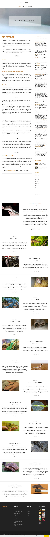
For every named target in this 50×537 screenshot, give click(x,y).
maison (43, 108)
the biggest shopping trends (39, 74)
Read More (15, 251)
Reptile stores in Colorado (35, 341)
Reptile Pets (37, 177)
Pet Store (36, 181)
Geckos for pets (14, 238)
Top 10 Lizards (15, 362)
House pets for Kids (18, 511)
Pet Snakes (35, 297)
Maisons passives (38, 104)
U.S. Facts (36, 54)
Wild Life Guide (25, 2)
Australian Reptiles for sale (18, 525)
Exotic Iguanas (35, 299)
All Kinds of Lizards (14, 443)
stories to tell (41, 92)
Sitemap (29, 513)
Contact (29, 511)
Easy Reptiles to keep (35, 423)
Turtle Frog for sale (35, 258)
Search (30, 6)
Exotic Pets (37, 179)
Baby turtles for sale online (18, 519)
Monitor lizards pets (43, 167)
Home (19, 6)
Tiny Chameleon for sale (15, 486)
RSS (28, 515)
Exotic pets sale (17, 513)
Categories (24, 6)
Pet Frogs (36, 192)
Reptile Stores (37, 194)
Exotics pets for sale (15, 321)
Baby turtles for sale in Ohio (18, 522)
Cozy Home (37, 57)
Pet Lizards (37, 189)
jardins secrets (39, 148)
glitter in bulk (44, 211)
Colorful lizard (42, 163)
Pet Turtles (37, 185)
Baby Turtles (37, 183)
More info (39, 535)
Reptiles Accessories (15, 403)
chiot (41, 110)
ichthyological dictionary (11, 170)
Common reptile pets (35, 464)
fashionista (38, 63)
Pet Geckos (37, 187)
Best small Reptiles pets (15, 279)
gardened (38, 65)
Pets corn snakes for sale (35, 382)
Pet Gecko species (18, 515)
